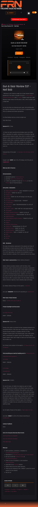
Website (28, 57)
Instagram (22, 57)
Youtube (16, 57)
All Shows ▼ (10, 13)
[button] (21, 12)
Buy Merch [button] (14, 491)
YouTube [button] (13, 489)
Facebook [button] (7, 489)
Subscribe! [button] (7, 491)
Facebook (10, 57)
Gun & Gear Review (18, 24)
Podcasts (10, 24)
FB (7, 485)
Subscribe (19, 53)
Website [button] (25, 489)
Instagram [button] (19, 489)
